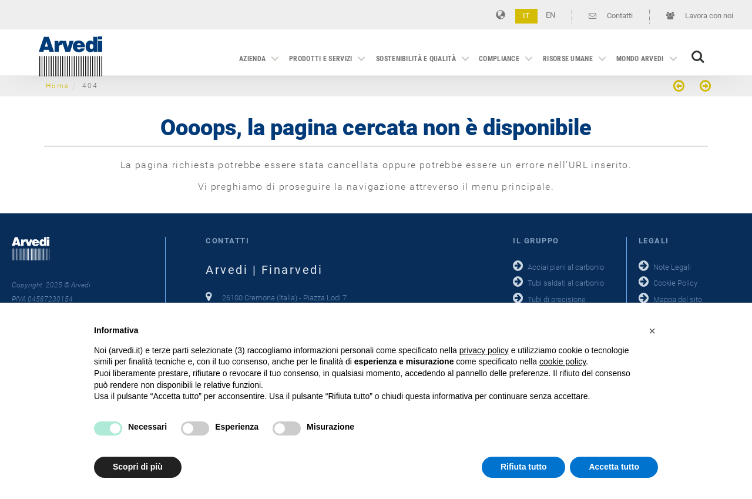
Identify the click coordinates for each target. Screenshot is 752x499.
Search (698, 57)
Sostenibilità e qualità (416, 59)
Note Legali (672, 267)
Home (57, 86)
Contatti (611, 15)
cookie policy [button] (562, 361)
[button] (652, 330)
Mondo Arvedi (640, 59)
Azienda (252, 59)
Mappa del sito (677, 299)
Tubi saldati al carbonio (566, 283)
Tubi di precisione (557, 299)
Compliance (499, 59)
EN (550, 15)
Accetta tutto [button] (614, 466)
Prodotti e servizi (320, 59)
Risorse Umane (568, 59)
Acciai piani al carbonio (566, 267)
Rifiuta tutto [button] (524, 466)
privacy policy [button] (484, 350)
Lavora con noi (699, 15)
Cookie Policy (675, 283)
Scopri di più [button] (138, 466)
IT (526, 15)
